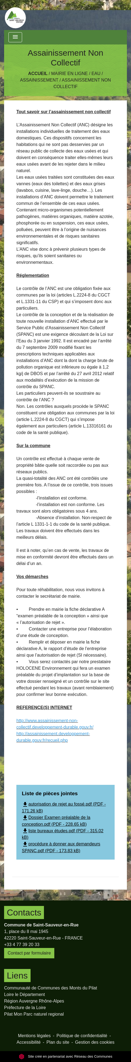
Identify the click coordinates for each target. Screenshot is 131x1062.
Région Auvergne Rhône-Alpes (34, 1001)
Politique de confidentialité (81, 1035)
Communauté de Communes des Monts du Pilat (50, 988)
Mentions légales (34, 1035)
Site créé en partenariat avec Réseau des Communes (65, 1056)
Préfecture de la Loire (25, 1007)
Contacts (24, 912)
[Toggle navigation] (15, 37)
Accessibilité (29, 1042)
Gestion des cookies (94, 1042)
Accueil (37, 73)
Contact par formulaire (29, 953)
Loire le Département (24, 994)
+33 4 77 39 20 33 (21, 944)
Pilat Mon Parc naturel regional (34, 1014)
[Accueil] (15, 15)
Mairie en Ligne (69, 73)
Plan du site (57, 1042)
